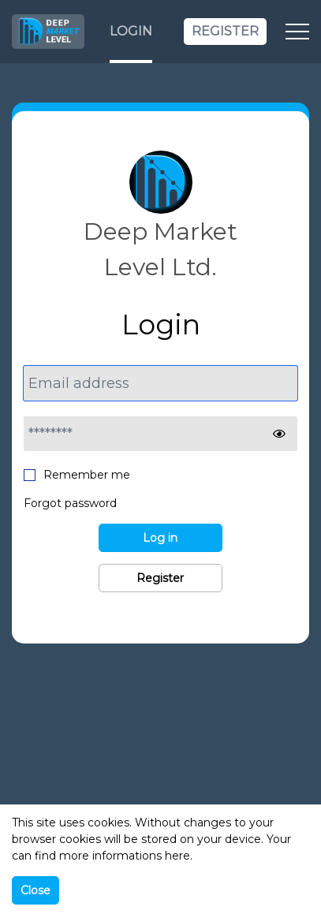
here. (178, 856)
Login (131, 31)
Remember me (77, 474)
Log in (160, 538)
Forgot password (70, 503)
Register (225, 31)
